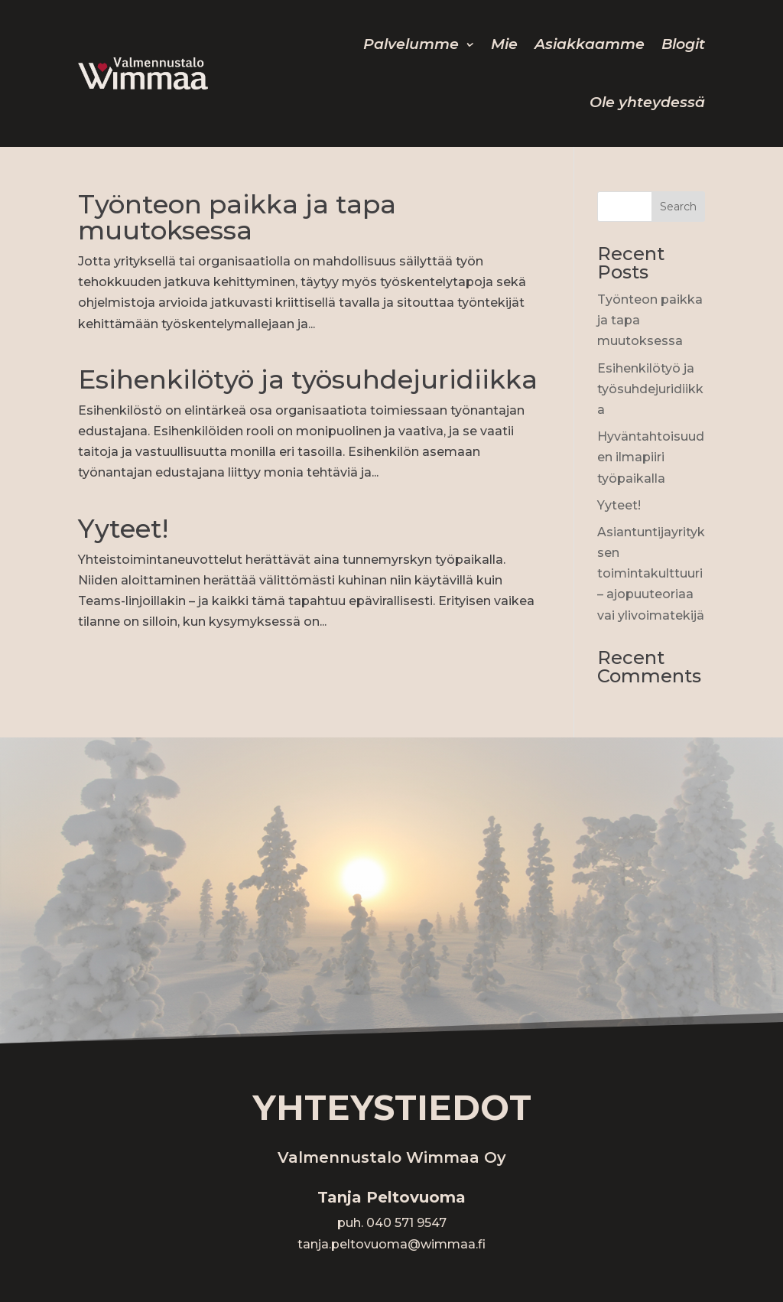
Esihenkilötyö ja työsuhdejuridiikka (308, 379)
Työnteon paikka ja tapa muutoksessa (237, 217)
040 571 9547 (406, 1223)
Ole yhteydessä (647, 102)
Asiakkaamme (589, 44)
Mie (504, 44)
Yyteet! (123, 529)
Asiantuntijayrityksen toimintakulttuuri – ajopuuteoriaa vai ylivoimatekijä (651, 574)
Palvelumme (411, 44)
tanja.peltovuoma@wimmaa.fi (391, 1244)
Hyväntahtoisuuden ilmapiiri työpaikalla (650, 457)
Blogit (683, 44)
